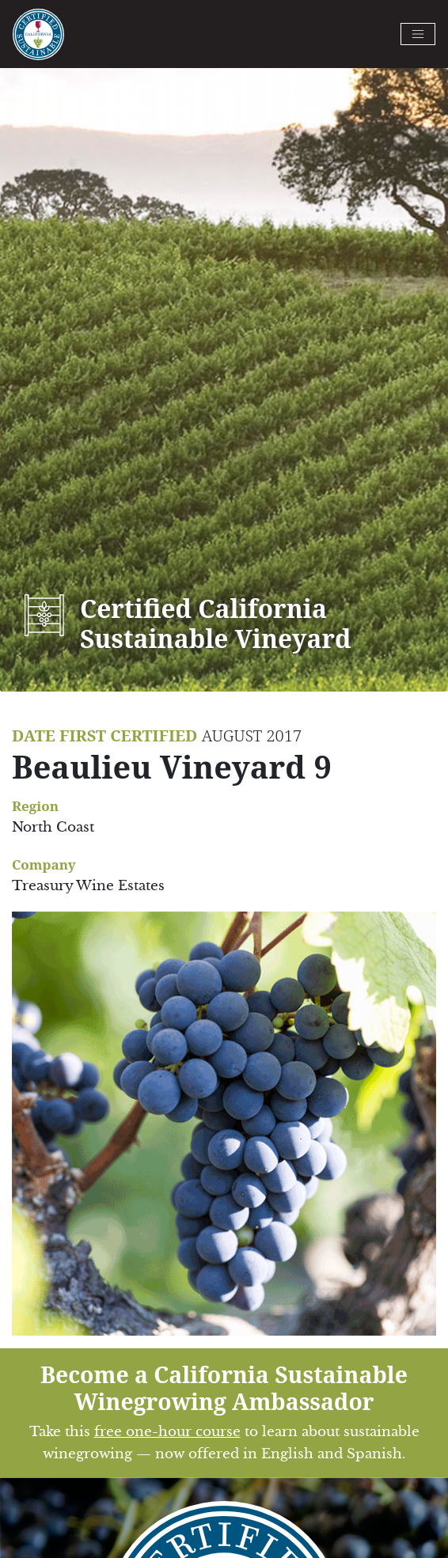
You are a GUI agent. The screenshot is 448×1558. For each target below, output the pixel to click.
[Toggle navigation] (418, 34)
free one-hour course (167, 1431)
